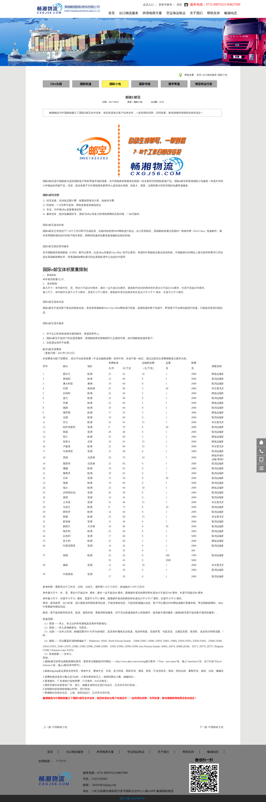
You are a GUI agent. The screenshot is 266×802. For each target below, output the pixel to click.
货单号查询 (165, 4)
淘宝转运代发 (203, 84)
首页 (111, 13)
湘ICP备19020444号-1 (133, 798)
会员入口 (148, 4)
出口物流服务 (128, 13)
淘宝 (179, 4)
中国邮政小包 (59, 727)
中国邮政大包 (215, 727)
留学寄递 (174, 84)
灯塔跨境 (61, 761)
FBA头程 (56, 84)
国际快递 (85, 84)
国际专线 (144, 84)
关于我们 (196, 13)
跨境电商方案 (152, 13)
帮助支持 (213, 13)
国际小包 (222, 75)
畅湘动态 (230, 13)
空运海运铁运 (176, 13)
